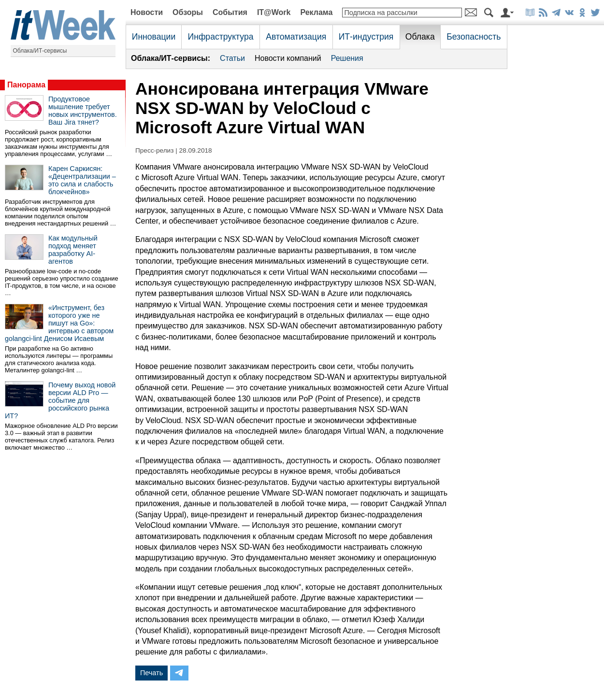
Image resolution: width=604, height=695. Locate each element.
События (230, 12)
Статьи (232, 58)
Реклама (316, 12)
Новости (146, 12)
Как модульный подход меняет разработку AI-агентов (73, 249)
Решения (347, 58)
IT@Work (274, 12)
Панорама (26, 85)
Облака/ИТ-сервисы (40, 50)
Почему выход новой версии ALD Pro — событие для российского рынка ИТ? (60, 400)
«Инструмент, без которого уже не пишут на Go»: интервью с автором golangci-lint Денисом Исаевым (59, 323)
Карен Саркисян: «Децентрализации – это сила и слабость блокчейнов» (82, 180)
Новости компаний (288, 58)
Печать (151, 673)
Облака (420, 37)
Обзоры (188, 12)
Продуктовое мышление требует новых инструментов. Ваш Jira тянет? (82, 110)
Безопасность (473, 37)
